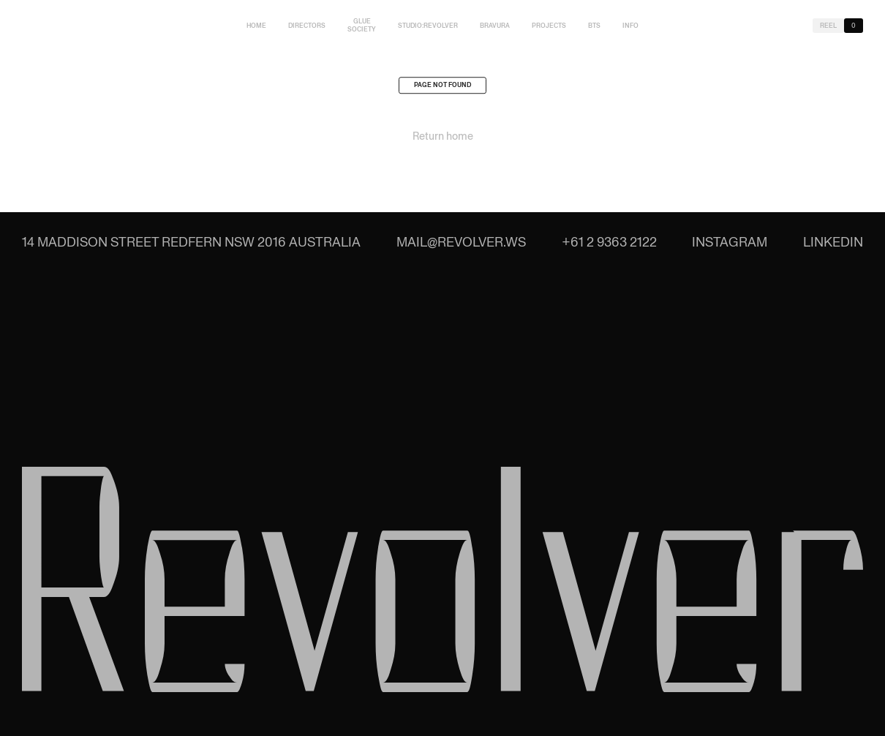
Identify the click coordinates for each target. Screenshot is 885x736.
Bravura (495, 25)
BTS (594, 25)
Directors (306, 25)
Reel (828, 25)
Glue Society (361, 25)
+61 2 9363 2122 (609, 242)
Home (256, 25)
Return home (443, 139)
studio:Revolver (428, 25)
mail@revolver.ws (461, 242)
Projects (549, 25)
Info (630, 25)
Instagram (729, 242)
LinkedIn (833, 242)
